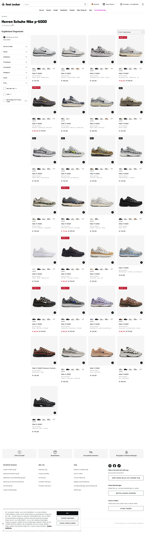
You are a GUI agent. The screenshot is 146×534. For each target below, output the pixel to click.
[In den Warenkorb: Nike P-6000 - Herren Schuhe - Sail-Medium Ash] (141, 363)
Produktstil (15, 67)
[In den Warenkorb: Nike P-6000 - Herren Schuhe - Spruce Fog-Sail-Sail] (112, 262)
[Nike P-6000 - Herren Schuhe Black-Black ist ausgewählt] (121, 219)
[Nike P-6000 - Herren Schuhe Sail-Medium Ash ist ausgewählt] (121, 369)
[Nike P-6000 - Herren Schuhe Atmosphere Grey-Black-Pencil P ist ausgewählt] (92, 68)
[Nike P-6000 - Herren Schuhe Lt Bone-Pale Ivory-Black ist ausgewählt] (92, 219)
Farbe (15, 78)
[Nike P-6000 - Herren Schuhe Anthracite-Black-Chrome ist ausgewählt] (34, 419)
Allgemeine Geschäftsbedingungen (14, 477)
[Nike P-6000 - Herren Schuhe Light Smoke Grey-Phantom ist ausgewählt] (121, 169)
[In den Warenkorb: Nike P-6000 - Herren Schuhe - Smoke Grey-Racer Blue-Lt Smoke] (83, 312)
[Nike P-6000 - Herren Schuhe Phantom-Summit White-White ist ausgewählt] (63, 68)
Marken (72, 10)
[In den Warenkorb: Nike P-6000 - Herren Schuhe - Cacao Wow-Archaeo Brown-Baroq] (141, 312)
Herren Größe (15, 46)
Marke (15, 52)
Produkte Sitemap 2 (45, 486)
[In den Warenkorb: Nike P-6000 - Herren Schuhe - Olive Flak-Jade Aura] (112, 162)
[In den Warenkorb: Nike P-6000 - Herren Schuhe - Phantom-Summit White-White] (83, 62)
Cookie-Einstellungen (10, 490)
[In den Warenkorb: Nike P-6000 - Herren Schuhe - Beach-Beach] (141, 112)
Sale (90, 10)
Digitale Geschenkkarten (81, 482)
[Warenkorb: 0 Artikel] (142, 4)
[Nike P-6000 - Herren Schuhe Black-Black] (39, 68)
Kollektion (15, 57)
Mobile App (77, 490)
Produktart (15, 62)
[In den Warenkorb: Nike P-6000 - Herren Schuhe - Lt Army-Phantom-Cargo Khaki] (55, 212)
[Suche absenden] (85, 4)
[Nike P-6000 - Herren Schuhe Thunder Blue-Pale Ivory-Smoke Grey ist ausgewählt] (63, 119)
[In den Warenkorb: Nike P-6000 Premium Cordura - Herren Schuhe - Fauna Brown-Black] (55, 363)
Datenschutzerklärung (11, 473)
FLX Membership (100, 10)
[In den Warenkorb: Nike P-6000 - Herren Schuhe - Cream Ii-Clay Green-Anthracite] (83, 363)
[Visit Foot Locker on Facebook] (114, 465)
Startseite (4, 16)
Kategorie (15, 72)
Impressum (43, 469)
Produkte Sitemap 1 (45, 482)
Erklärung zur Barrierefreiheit (13, 482)
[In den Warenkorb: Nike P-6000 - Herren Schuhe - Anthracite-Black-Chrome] (55, 413)
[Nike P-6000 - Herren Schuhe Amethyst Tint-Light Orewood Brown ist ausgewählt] (92, 319)
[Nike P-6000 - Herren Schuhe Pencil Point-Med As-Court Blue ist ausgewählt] (63, 219)
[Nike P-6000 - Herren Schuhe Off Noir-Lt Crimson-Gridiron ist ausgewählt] (63, 269)
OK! (67, 513)
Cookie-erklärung (9, 469)
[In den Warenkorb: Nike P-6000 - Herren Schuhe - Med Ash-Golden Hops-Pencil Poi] (55, 112)
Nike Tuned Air (82, 10)
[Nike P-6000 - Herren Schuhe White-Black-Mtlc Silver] (49, 68)
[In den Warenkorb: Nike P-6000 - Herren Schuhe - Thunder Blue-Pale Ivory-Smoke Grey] (83, 112)
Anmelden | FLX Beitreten (129, 4)
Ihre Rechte (7, 486)
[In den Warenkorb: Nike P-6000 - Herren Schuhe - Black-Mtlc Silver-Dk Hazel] (55, 312)
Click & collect (78, 473)
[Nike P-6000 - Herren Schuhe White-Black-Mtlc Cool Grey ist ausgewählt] (34, 169)
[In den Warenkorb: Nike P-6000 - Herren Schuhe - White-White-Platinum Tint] (55, 262)
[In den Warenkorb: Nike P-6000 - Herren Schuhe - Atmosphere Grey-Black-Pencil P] (112, 62)
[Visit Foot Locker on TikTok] (119, 465)
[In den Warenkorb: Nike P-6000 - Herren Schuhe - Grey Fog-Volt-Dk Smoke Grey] (83, 162)
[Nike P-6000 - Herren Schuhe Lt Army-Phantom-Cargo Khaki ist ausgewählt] (34, 219)
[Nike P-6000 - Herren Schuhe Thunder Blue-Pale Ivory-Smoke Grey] (97, 219)
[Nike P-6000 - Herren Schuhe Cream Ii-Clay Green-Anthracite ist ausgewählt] (63, 369)
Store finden (6, 39)
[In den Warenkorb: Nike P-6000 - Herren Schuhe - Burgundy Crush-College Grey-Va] (141, 62)
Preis (15, 83)
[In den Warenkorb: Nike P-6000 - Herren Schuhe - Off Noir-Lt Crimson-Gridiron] (83, 262)
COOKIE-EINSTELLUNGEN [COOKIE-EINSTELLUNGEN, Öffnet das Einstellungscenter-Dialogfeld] (67, 523)
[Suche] (55, 4)
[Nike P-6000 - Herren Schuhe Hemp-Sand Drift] (78, 68)
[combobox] (55, 4)
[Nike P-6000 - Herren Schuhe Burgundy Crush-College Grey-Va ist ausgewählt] (121, 68)
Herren (41, 10)
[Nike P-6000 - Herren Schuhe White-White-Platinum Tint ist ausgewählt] (34, 269)
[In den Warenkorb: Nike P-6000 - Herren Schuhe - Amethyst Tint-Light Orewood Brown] (112, 312)
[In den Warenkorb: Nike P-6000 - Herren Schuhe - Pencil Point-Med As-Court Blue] (83, 212)
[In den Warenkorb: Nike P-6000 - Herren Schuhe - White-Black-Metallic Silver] (55, 62)
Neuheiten (63, 10)
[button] (12, 25)
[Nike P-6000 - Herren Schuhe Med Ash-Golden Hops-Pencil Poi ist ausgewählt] (34, 119)
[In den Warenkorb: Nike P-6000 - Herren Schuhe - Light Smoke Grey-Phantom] (141, 162)
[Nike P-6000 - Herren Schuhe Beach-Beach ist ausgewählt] (121, 119)
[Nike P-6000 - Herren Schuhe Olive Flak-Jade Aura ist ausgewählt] (92, 169)
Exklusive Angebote (81, 469)
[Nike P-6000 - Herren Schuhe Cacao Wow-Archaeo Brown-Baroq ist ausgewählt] (121, 319)
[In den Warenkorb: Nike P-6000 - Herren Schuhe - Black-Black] (141, 212)
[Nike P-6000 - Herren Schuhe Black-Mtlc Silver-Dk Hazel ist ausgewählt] (34, 319)
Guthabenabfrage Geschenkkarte (85, 486)
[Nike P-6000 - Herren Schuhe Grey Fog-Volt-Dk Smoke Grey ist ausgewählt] (63, 169)
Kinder (56, 10)
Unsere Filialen (79, 477)
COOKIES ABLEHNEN (67, 518)
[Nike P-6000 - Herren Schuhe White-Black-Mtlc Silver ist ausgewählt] (92, 119)
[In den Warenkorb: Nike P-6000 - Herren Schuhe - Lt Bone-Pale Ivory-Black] (112, 212)
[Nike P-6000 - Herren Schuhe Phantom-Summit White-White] (44, 68)
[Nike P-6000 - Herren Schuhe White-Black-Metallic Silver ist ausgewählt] (34, 68)
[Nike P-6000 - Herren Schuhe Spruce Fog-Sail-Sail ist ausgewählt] (92, 269)
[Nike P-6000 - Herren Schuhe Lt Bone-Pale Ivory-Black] (68, 119)
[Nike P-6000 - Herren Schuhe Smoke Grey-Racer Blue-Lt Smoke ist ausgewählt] (63, 319)
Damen (48, 10)
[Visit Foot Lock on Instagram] (110, 465)
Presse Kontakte (44, 473)
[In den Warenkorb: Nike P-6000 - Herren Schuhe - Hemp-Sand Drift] (112, 363)
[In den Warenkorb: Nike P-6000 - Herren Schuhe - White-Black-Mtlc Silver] (112, 112)
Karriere (42, 477)
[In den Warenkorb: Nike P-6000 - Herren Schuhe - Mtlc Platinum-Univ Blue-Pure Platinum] (141, 262)
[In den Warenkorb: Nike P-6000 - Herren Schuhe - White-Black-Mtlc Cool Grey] (55, 162)
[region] (41, 520)
